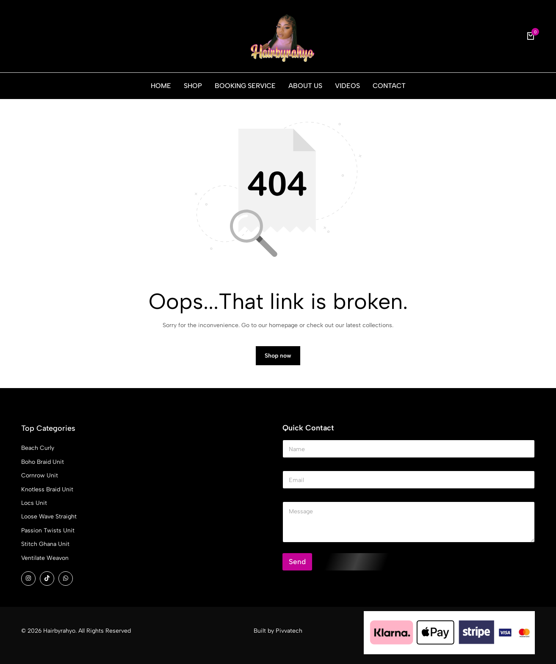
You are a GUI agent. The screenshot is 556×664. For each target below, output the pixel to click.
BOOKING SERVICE (245, 86)
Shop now (278, 355)
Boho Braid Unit (42, 462)
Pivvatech (289, 630)
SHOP (193, 86)
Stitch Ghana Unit (45, 544)
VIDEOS (347, 86)
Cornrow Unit (39, 475)
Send (297, 561)
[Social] (28, 578)
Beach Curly (37, 448)
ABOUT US (305, 86)
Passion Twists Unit (48, 530)
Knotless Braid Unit (47, 489)
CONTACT (389, 86)
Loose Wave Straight (49, 516)
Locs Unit (34, 503)
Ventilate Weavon (45, 558)
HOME (161, 86)
